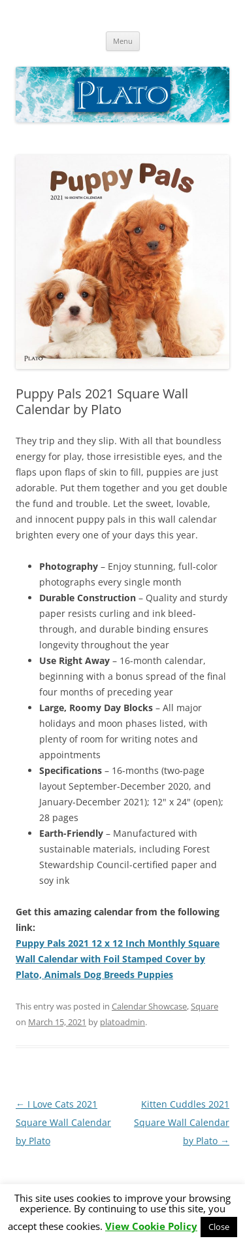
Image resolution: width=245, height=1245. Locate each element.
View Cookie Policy (151, 1226)
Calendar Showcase (149, 1006)
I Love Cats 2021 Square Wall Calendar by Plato (63, 1122)
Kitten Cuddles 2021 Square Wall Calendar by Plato (181, 1122)
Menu (123, 41)
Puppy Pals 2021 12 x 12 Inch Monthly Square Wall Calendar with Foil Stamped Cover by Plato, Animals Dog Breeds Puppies (118, 959)
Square (204, 1006)
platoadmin (122, 1022)
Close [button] (218, 1227)
